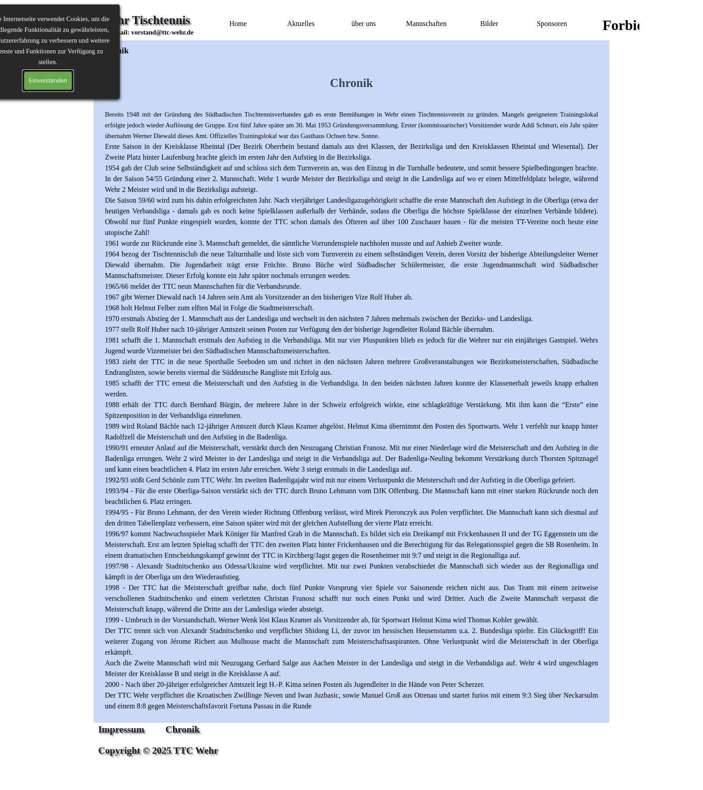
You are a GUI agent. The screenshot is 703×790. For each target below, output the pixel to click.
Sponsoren (552, 23)
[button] (152, 32)
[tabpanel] (152, 37)
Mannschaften (426, 23)
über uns (364, 23)
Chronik (182, 729)
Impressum (121, 729)
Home (238, 23)
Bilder (489, 23)
